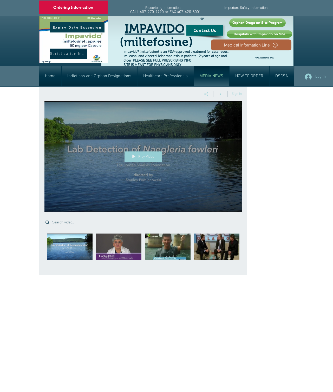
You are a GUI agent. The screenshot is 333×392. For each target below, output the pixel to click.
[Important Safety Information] (246, 7)
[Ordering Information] (73, 7)
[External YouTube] (147, 308)
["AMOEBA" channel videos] (143, 250)
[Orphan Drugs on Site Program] (257, 22)
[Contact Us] (204, 30)
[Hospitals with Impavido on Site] (259, 34)
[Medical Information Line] (251, 44)
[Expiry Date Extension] (77, 27)
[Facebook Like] (284, 61)
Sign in (237, 94)
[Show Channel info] (220, 94)
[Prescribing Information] (163, 7)
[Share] (206, 94)
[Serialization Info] (68, 54)
